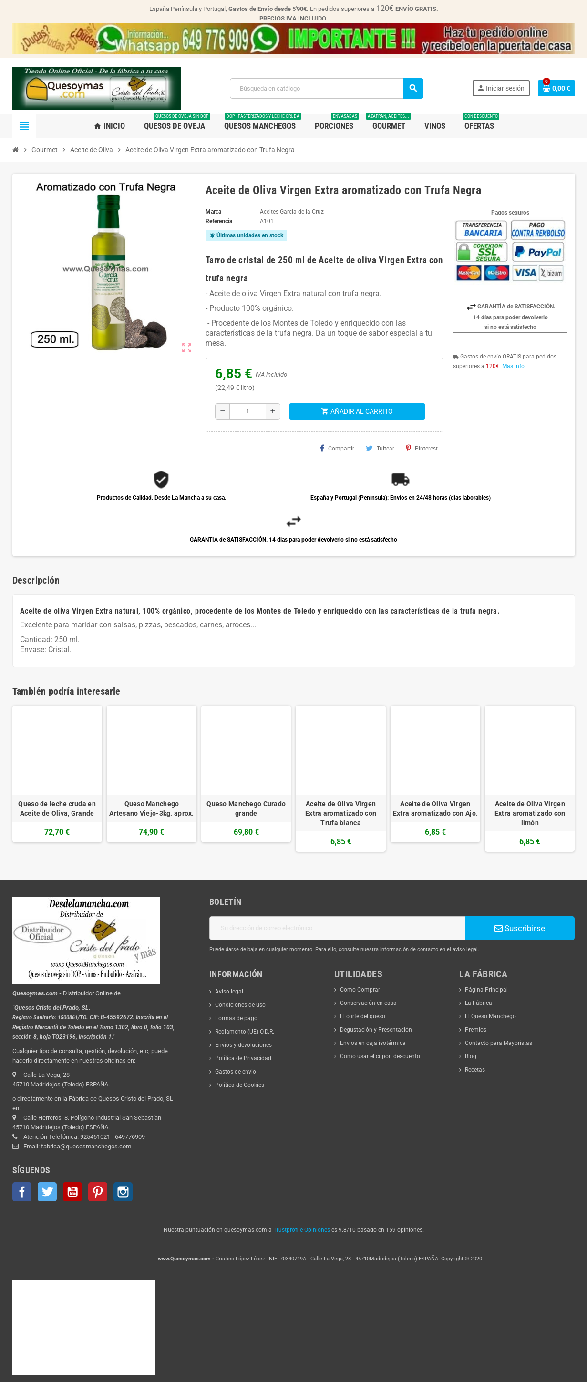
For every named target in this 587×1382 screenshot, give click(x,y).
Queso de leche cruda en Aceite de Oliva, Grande (56, 808)
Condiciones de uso (240, 1005)
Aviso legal (229, 991)
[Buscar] (326, 88)
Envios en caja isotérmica (373, 1043)
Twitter (47, 1191)
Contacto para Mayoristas (498, 1043)
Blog (470, 1056)
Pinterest (422, 448)
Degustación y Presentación (376, 1029)
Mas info (513, 366)
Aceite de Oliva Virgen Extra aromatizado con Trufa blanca (340, 813)
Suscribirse (519, 928)
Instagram (123, 1191)
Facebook (21, 1191)
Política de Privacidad (243, 1058)
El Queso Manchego (490, 1016)
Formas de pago (236, 1018)
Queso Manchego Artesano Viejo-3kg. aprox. (151, 808)
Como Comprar (360, 989)
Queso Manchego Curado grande (246, 808)
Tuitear (380, 448)
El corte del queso (362, 1016)
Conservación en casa (368, 1003)
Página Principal (486, 989)
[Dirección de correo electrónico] (337, 928)
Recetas (475, 1069)
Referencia (219, 221)
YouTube (72, 1191)
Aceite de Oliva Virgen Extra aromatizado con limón (530, 813)
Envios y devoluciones (243, 1045)
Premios (475, 1029)
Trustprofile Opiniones (301, 1230)
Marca (213, 211)
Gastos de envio (235, 1071)
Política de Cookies (239, 1085)
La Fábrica (478, 1003)
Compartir (337, 448)
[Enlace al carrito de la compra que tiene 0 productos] (556, 88)
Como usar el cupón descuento (380, 1056)
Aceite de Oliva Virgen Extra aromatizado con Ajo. (435, 808)
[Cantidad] (247, 411)
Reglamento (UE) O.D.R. (244, 1031)
